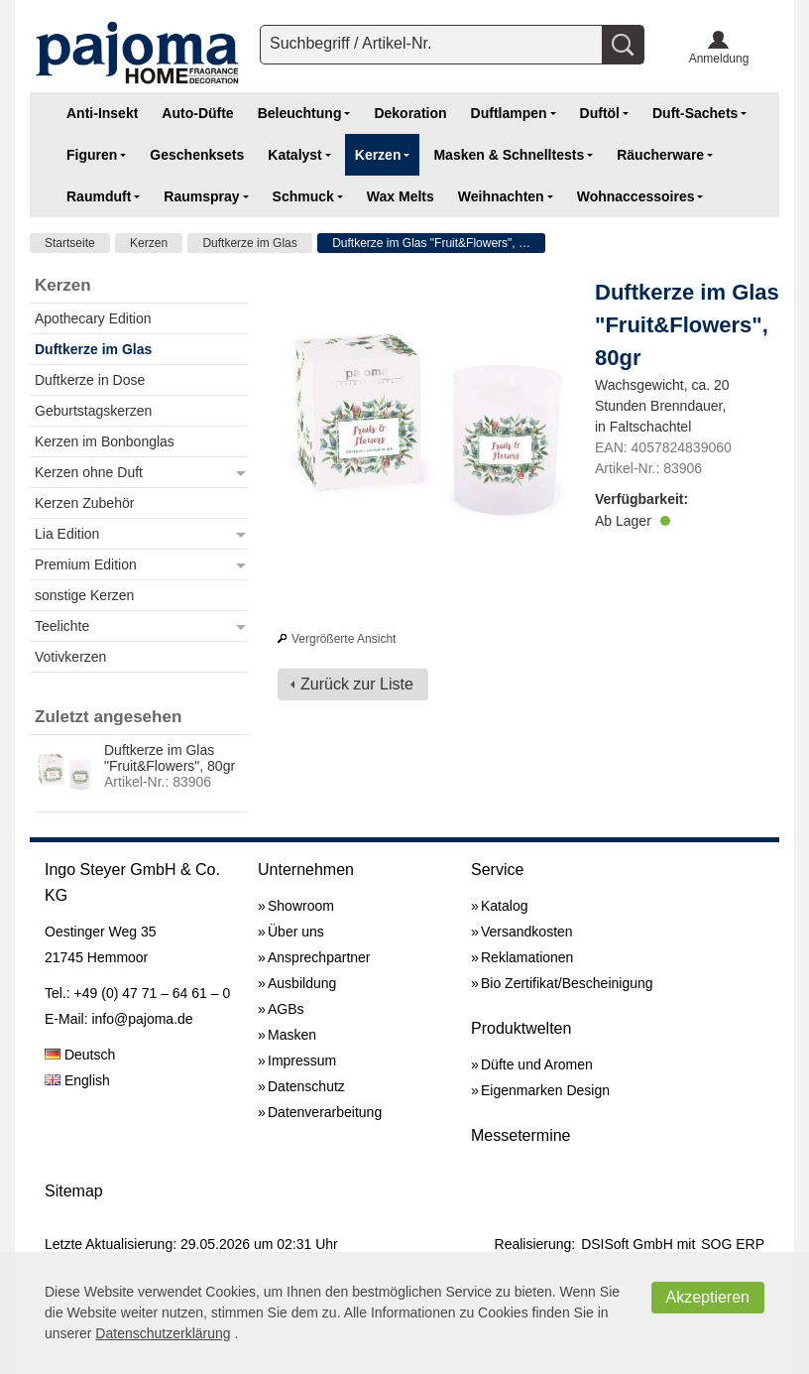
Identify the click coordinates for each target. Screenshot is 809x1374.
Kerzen (149, 243)
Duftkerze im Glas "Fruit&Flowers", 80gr (437, 243)
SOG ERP (732, 1244)
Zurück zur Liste (356, 684)
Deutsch (80, 1054)
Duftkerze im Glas (249, 243)
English (77, 1080)
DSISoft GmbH (627, 1244)
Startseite (70, 243)
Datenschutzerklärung (162, 1333)
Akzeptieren (708, 1297)
